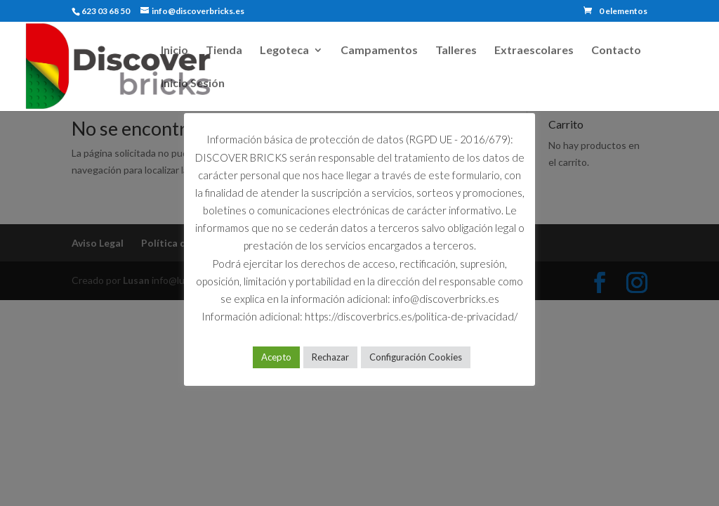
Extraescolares (534, 50)
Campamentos (379, 50)
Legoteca (284, 50)
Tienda (224, 50)
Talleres (456, 50)
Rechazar (330, 357)
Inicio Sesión (193, 83)
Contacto (616, 50)
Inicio (174, 50)
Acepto (276, 357)
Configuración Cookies (415, 357)
